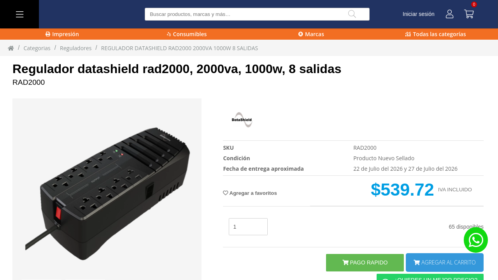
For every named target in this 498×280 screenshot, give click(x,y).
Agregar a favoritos (250, 193)
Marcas (311, 34)
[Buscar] (352, 14)
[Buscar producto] (257, 14)
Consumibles (187, 34)
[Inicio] (11, 48)
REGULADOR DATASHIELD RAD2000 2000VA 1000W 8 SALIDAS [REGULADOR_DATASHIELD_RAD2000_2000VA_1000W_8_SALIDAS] (179, 48)
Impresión (62, 34)
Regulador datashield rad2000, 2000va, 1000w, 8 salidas (176, 69)
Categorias (36, 48)
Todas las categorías (435, 34)
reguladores (75, 48)
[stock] (248, 226)
